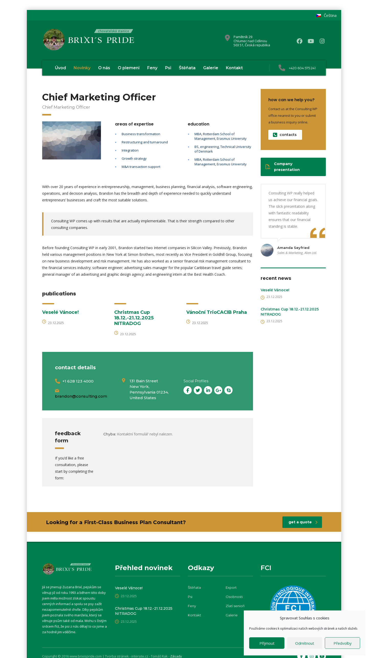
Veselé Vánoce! (60, 312)
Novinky (82, 67)
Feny (152, 67)
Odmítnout (304, 643)
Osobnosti (234, 597)
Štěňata (187, 67)
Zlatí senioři (235, 606)
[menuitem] (326, 15)
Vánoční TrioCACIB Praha (216, 312)
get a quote (303, 522)
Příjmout (266, 643)
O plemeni (129, 67)
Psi (168, 67)
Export (231, 587)
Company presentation (283, 166)
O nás (104, 67)
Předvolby (343, 643)
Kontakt (234, 67)
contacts (285, 134)
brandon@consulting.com (81, 396)
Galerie (210, 67)
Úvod (60, 67)
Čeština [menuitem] (330, 15)
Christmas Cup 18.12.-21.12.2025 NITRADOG (134, 317)
